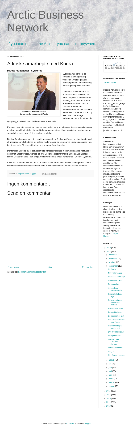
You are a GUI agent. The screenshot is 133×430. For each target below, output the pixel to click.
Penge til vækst (114, 335)
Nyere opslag (13, 267)
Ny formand (113, 269)
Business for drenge (116, 277)
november (113, 258)
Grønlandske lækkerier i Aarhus (113, 341)
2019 (108, 248)
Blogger (87, 424)
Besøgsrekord (114, 284)
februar (112, 382)
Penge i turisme (114, 312)
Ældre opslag (87, 267)
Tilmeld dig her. (109, 82)
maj (110, 371)
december (113, 255)
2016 (108, 395)
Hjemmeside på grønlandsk (114, 327)
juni (110, 367)
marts (111, 379)
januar (112, 386)
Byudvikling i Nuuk (116, 332)
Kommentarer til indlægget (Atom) (32, 272)
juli (110, 364)
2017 (108, 391)
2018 (108, 251)
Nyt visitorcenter (115, 273)
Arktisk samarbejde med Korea (116, 321)
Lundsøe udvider (115, 348)
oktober (112, 262)
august (112, 360)
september (113, 266)
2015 (108, 398)
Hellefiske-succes (115, 308)
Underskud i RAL (115, 280)
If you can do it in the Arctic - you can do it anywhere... (54, 44)
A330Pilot (70, 424)
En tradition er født (116, 316)
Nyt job (111, 351)
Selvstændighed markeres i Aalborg (115, 302)
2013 (108, 406)
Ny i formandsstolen (116, 355)
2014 (108, 402)
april (111, 375)
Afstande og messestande (115, 289)
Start (50, 267)
